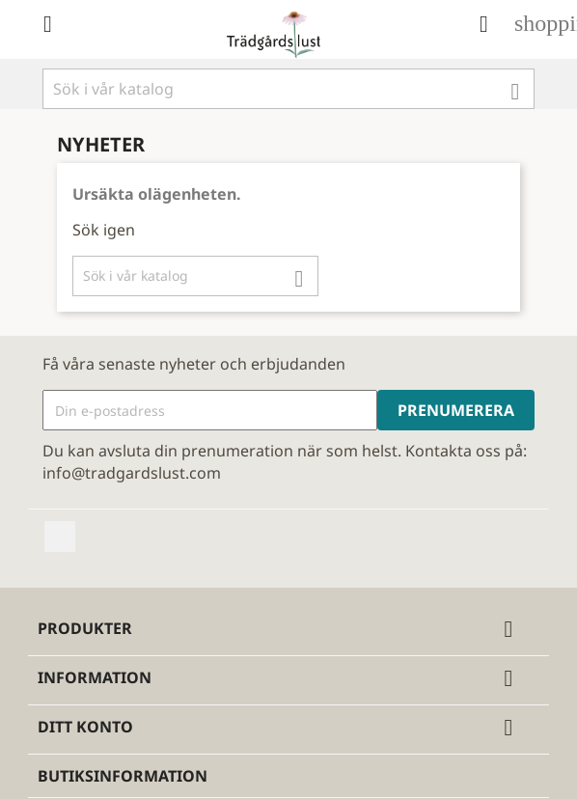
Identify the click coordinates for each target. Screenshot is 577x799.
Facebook (59, 536)
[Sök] (288, 89)
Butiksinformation (122, 775)
